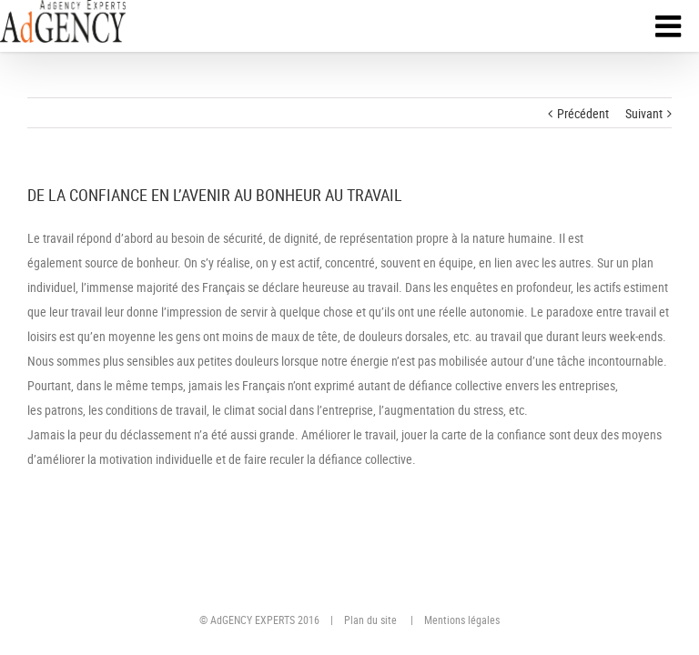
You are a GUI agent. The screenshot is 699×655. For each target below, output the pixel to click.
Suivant (644, 113)
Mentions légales (462, 619)
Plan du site (370, 619)
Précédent (583, 113)
